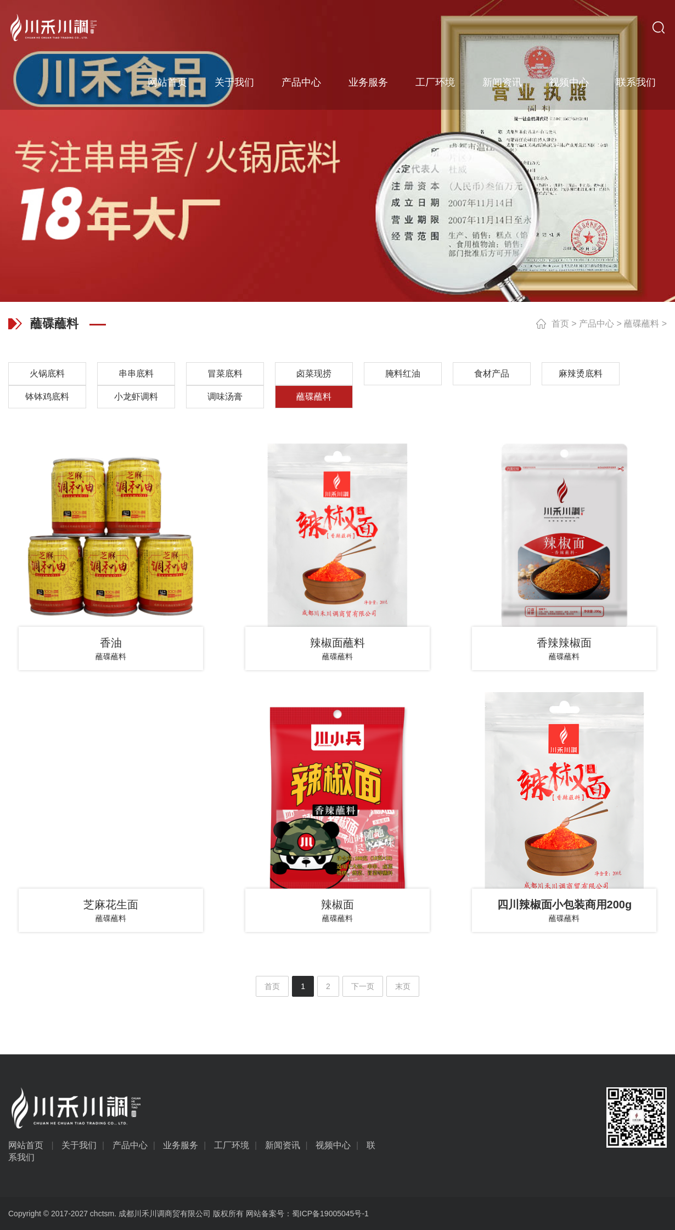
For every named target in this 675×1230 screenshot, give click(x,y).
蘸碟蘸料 (641, 323)
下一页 (362, 986)
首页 (560, 323)
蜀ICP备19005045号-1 (330, 1213)
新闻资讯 (502, 82)
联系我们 (636, 82)
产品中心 (301, 82)
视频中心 (569, 82)
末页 (402, 986)
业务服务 (368, 82)
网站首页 (167, 82)
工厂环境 (435, 82)
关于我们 (234, 82)
